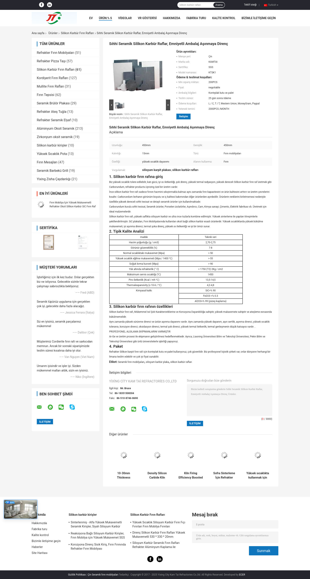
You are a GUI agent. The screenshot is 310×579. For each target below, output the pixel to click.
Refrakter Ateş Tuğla (51, 112)
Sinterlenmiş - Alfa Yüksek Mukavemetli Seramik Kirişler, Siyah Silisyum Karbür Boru (96, 525)
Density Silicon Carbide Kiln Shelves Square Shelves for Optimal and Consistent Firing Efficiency (157, 475)
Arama (219, 4)
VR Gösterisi (147, 18)
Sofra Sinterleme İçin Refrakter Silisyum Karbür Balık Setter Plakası (224, 475)
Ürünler (53, 33)
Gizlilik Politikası (77, 574)
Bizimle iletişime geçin (259, 18)
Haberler (37, 547)
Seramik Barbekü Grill (52, 171)
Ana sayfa (38, 33)
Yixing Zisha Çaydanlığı (54, 179)
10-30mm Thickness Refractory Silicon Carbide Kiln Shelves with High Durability (123, 475)
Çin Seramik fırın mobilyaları (103, 574)
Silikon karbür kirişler (52, 145)
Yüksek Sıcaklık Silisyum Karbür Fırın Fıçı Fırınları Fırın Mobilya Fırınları (158, 524)
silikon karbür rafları (181, 362)
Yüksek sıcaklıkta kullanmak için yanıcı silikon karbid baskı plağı (257, 475)
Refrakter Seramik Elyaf (54, 120)
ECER (242, 574)
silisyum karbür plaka (157, 362)
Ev (91, 18)
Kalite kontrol (223, 18)
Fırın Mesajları (47, 162)
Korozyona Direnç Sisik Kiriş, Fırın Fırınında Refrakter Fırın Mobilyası (98, 546)
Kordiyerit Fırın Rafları (52, 78)
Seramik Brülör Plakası (53, 103)
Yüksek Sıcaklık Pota (52, 154)
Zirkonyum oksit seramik (55, 137)
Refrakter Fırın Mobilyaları (55, 53)
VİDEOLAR (125, 18)
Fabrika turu (196, 18)
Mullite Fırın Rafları (50, 86)
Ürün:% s (105, 18)
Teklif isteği (250, 4)
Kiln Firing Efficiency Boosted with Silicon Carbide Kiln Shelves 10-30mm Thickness (191, 475)
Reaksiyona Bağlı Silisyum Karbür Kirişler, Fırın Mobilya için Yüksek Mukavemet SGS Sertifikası (98, 536)
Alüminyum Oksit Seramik (55, 128)
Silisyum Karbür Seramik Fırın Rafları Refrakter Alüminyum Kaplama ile (156, 545)
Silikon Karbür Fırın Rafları (77, 33)
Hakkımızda (171, 18)
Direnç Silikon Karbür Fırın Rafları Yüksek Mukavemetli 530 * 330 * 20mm (158, 534)
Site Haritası (39, 553)
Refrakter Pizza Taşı (51, 61)
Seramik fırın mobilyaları (131, 362)
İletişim (183, 116)
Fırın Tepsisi (45, 95)
